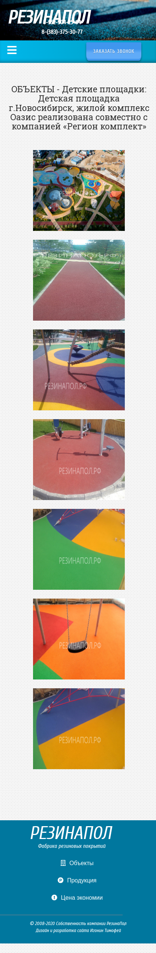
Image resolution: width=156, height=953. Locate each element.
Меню (12, 50)
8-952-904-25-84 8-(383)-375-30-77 (62, 27)
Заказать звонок (113, 51)
